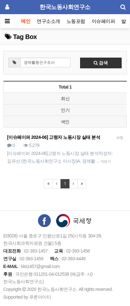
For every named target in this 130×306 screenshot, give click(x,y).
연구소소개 (48, 21)
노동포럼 (76, 21)
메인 (25, 21)
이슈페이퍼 (103, 21)
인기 (65, 110)
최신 (65, 98)
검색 (101, 62)
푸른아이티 (40, 297)
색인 (65, 121)
